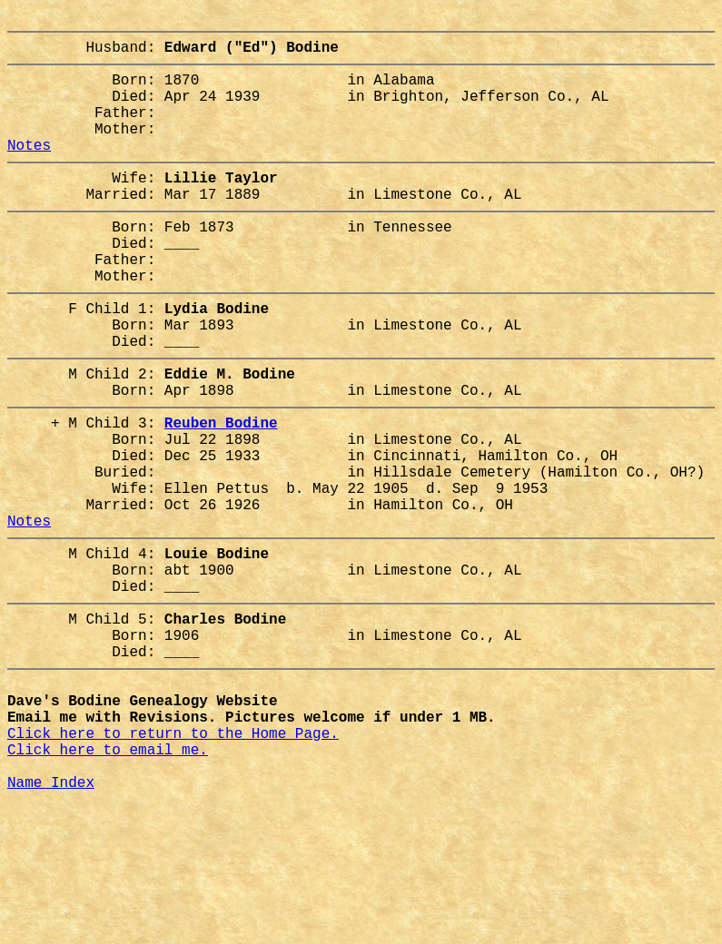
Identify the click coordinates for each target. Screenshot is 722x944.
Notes (29, 170)
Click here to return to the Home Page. (173, 860)
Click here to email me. (107, 880)
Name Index (50, 919)
